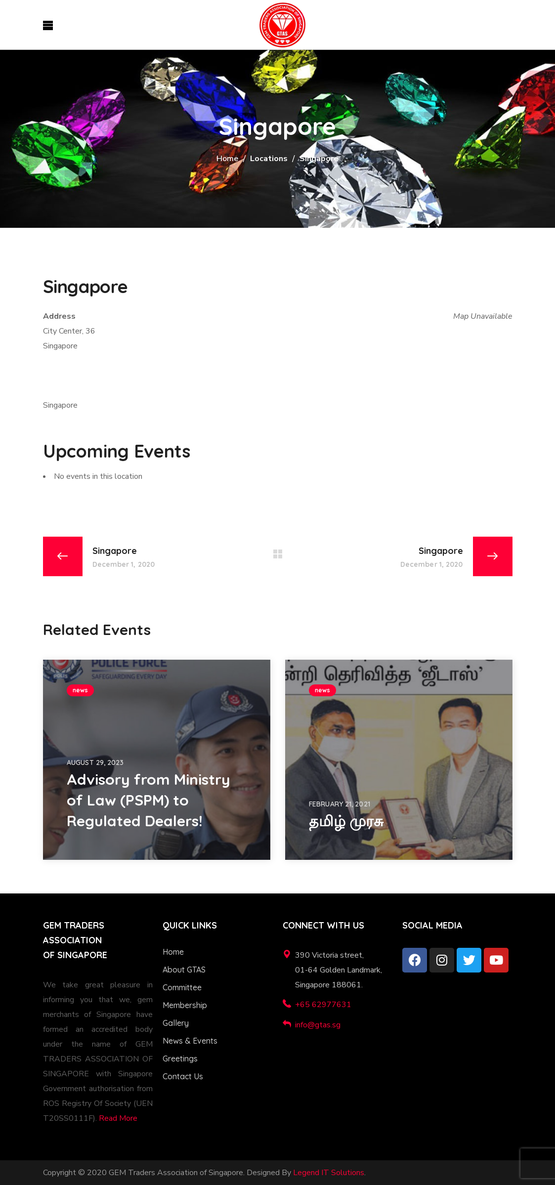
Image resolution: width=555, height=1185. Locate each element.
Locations (269, 158)
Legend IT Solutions (328, 1172)
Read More (118, 1118)
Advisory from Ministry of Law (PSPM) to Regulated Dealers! (148, 800)
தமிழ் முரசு (346, 820)
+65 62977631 (323, 1004)
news (80, 690)
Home (227, 158)
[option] (157, 760)
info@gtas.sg (318, 1024)
